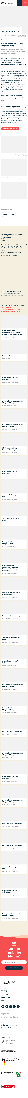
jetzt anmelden (14, 967)
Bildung (4, 991)
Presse (3, 1001)
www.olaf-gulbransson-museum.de (11, 252)
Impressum (5, 1014)
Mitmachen (5, 997)
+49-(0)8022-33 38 (6, 257)
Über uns (4, 994)
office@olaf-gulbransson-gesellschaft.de (12, 295)
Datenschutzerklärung (9, 1017)
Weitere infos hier (9, 128)
